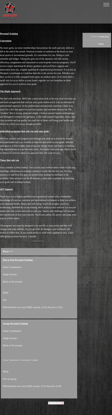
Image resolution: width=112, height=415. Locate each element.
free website (56, 403)
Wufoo (101, 44)
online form (104, 36)
